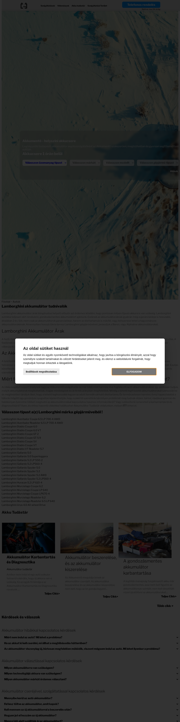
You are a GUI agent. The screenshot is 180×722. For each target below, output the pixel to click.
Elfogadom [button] (134, 371)
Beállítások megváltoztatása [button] (41, 371)
